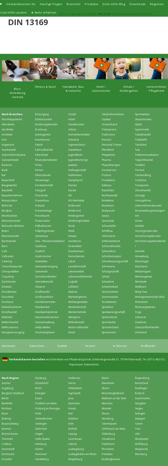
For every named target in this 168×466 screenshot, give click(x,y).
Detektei (7, 286)
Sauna (105, 215)
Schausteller (109, 226)
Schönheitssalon (111, 256)
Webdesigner (143, 271)
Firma (38, 165)
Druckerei (7, 302)
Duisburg (40, 378)
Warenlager (142, 261)
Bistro (5, 231)
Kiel (70, 413)
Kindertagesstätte (79, 221)
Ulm (137, 434)
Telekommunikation (147, 155)
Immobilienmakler (79, 134)
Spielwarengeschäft (113, 312)
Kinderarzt (74, 210)
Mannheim (108, 383)
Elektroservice (10, 327)
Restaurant (108, 210)
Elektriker (7, 317)
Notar (71, 332)
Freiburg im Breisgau (47, 408)
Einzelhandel (9, 312)
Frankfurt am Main (46, 403)
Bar (4, 175)
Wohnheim (141, 302)
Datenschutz (36, 346)
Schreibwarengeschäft (115, 261)
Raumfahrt (108, 190)
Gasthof (40, 251)
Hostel (72, 114)
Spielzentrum (109, 317)
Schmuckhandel (111, 246)
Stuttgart (140, 418)
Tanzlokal (140, 144)
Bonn (5, 413)
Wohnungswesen (145, 307)
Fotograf (40, 190)
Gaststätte (41, 261)
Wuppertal (141, 449)
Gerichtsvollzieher (46, 276)
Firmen (39, 170)
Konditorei (74, 241)
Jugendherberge (78, 160)
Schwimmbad (110, 286)
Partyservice (109, 129)
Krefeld (72, 428)
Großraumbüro (44, 297)
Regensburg (142, 378)
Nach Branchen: (12, 114)
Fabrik (39, 144)
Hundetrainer (76, 124)
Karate (72, 190)
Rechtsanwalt (109, 195)
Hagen (39, 434)
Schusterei (108, 281)
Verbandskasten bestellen (26, 359)
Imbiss (72, 129)
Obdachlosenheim (113, 114)
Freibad (39, 205)
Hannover (41, 454)
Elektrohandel (10, 322)
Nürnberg (107, 418)
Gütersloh (41, 428)
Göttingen (41, 423)
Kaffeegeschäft (77, 170)
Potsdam (107, 454)
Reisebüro (108, 205)
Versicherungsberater (148, 236)
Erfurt (38, 388)
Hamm (39, 449)
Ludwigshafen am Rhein (82, 454)
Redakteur (108, 200)
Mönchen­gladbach (113, 393)
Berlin (5, 398)
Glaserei (40, 286)
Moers (105, 388)
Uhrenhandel (143, 190)
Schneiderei (109, 251)
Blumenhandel (10, 236)
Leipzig (72, 434)
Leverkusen (75, 439)
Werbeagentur (143, 276)
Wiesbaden (142, 439)
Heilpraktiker (43, 327)
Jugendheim (75, 155)
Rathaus (106, 185)
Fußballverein (43, 226)
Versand (90, 346)
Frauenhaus (42, 200)
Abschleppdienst (12, 119)
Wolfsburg (141, 444)
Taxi (137, 150)
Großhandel (42, 292)
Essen (38, 398)
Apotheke (7, 129)
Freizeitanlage (43, 210)
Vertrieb (140, 251)
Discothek (8, 297)
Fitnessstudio (43, 175)
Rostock (140, 393)
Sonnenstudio (110, 297)
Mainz (105, 378)
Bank (5, 170)
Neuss (105, 413)
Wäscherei (141, 266)
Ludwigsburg (76, 449)
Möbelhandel (76, 322)
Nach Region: (10, 378)
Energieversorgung (13, 332)
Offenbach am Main (113, 428)
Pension (106, 139)
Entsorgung (42, 114)
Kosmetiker (75, 246)
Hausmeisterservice (47, 317)
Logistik (72, 281)
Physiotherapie (111, 165)
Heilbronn (74, 378)
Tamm (139, 423)
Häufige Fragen (51, 4)
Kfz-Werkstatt (76, 200)
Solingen (140, 413)
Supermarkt (142, 129)
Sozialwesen (109, 302)
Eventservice (42, 139)
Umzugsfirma (143, 200)
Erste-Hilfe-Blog (114, 4)
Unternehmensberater (148, 205)
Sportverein (109, 332)
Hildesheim (75, 388)
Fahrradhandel (44, 150)
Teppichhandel (144, 160)
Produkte (91, 4)
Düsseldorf (41, 383)
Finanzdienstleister (46, 160)
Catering (7, 261)
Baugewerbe (9, 185)
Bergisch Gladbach (13, 393)
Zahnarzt (140, 317)
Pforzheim (108, 449)
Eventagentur (43, 134)
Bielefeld (7, 403)
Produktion (108, 180)
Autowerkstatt (10, 160)
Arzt (4, 139)
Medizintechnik (77, 307)
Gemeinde (41, 271)
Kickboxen (74, 205)
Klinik (71, 231)
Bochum (7, 408)
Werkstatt (140, 281)
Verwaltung (141, 256)
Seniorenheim (110, 292)
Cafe (4, 251)
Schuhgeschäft (110, 271)
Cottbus (6, 444)
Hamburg (41, 444)
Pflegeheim (108, 155)
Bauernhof (8, 180)
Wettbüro (140, 286)
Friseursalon (42, 221)
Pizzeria (106, 175)
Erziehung (41, 129)
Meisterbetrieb (77, 312)
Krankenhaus (76, 251)
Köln (71, 423)
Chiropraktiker (10, 271)
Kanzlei (72, 185)
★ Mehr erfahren (43, 12)
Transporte (142, 185)
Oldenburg (108, 434)
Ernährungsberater (46, 124)
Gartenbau (41, 236)
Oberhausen (109, 423)
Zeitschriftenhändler (147, 327)
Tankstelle (141, 139)
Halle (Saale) (42, 439)
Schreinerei (108, 266)
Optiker (106, 119)
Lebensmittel (76, 271)
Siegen (139, 408)
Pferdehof (108, 150)
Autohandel (9, 150)
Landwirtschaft (77, 266)
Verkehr (139, 226)
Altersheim (8, 124)
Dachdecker (9, 281)
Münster (107, 408)
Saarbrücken (142, 398)
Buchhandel (9, 241)
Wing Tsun (141, 292)
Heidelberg (42, 459)
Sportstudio (109, 322)
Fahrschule (41, 155)
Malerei (72, 292)
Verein (139, 221)
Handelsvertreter (45, 302)
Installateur (75, 150)
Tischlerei (140, 180)
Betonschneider (11, 221)
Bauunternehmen (12, 195)
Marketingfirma (77, 297)
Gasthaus (40, 246)
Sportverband (110, 327)
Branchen (74, 4)
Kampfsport (75, 180)
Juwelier (73, 165)
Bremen (6, 428)
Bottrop (6, 418)
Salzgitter (140, 403)
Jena (70, 398)
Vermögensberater (146, 231)
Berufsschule (9, 215)
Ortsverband (109, 124)
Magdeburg (75, 459)
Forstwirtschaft (44, 185)
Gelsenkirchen (43, 418)
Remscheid (141, 383)
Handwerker (42, 307)
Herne (72, 383)
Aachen (6, 383)
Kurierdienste (76, 256)
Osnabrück (108, 439)
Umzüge (140, 195)
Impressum (8, 346)
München (107, 403)
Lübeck (72, 444)
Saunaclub (108, 221)
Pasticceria (108, 134)
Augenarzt (8, 144)
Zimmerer (141, 332)
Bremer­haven (10, 434)
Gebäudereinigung (46, 266)
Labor (72, 261)
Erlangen (40, 393)
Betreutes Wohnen (13, 226)
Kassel (72, 408)
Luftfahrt (73, 286)
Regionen (157, 4)
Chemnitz (7, 439)
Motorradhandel (78, 327)
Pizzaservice (109, 170)
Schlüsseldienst (111, 241)
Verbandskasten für (21, 4)
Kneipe (72, 236)
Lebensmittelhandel (80, 276)
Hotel (71, 119)
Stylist (138, 124)
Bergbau (7, 210)
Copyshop (8, 276)
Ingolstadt (74, 393)
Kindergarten (76, 215)
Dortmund (8, 454)
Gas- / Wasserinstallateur (50, 241)
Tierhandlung (143, 175)
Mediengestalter (78, 302)
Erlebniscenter (43, 119)
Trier (138, 428)
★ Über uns (120, 346)
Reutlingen (141, 388)
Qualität (62, 346)
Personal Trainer (112, 144)
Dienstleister (9, 292)
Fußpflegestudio (45, 231)
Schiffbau (107, 231)
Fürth (38, 413)
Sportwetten (142, 114)
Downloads (137, 4)
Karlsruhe (74, 403)
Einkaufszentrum (11, 307)
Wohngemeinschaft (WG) (149, 297)
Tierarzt (139, 170)
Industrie (73, 139)
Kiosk (71, 226)
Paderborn (108, 444)
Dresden (7, 459)
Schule (105, 276)
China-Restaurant (12, 266)
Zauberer (140, 322)
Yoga (138, 312)
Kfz (70, 195)
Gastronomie (43, 256)
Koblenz (73, 418)
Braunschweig (10, 423)
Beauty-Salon (9, 200)
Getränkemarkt (44, 281)
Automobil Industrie (14, 155)
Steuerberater (143, 119)
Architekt (7, 134)
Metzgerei (74, 317)
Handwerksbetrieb (46, 312)
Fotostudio (41, 195)
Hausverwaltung (44, 322)
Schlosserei (108, 236)
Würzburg (141, 454)
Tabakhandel (143, 134)
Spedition (107, 307)
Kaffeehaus (75, 175)
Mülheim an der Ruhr (114, 398)
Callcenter (8, 256)
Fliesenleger (42, 180)
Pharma (106, 160)
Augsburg (7, 388)
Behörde (7, 205)
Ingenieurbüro (76, 144)
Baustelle (7, 190)
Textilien (140, 165)
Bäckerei (7, 165)
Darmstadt (8, 449)
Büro (5, 246)
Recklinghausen (111, 459)
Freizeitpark (42, 215)
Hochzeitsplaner (45, 332)
